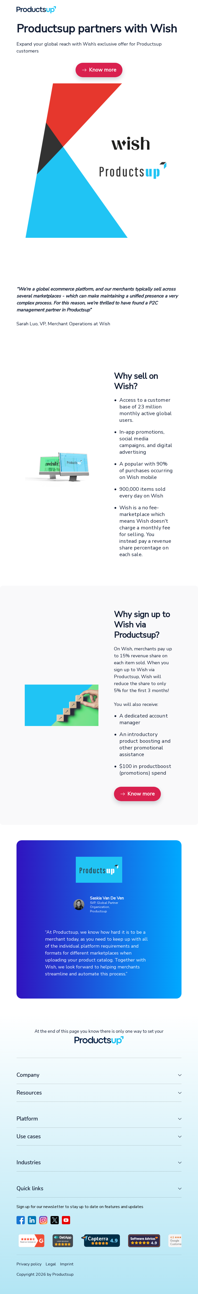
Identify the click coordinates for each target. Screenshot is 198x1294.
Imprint (66, 1264)
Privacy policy (29, 1264)
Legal (51, 1264)
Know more (99, 69)
